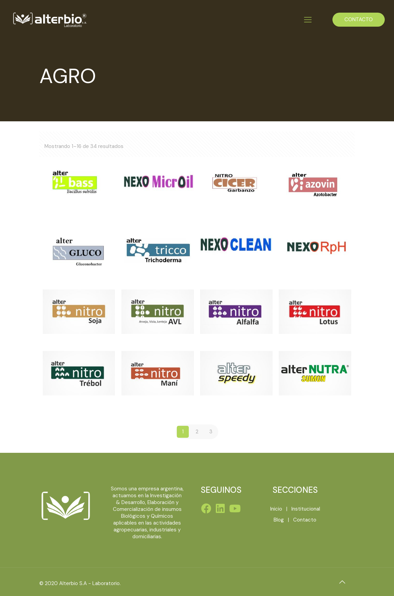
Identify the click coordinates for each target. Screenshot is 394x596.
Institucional (305, 508)
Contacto (304, 519)
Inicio (276, 508)
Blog (279, 519)
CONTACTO (358, 19)
